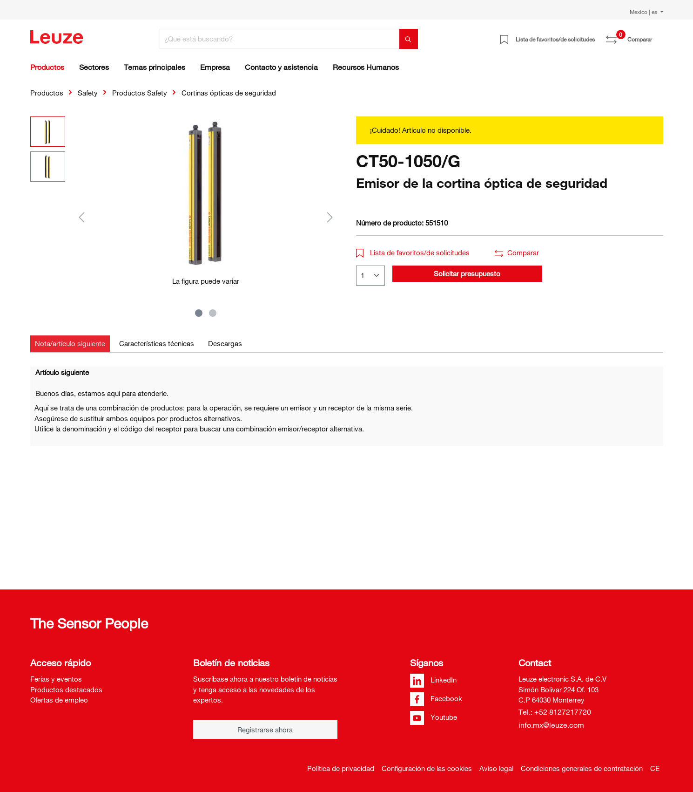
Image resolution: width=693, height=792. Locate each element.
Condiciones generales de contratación (582, 768)
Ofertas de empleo (59, 700)
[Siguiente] (330, 217)
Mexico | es (644, 11)
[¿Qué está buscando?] (280, 39)
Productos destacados (66, 689)
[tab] (70, 343)
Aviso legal (496, 768)
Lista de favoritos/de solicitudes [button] (413, 252)
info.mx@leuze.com (551, 725)
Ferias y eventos (56, 679)
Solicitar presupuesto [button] (467, 273)
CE (654, 768)
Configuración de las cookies (427, 768)
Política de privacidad (340, 768)
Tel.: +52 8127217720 (554, 712)
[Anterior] (81, 217)
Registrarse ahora (265, 729)
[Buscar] (408, 39)
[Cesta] (657, 36)
